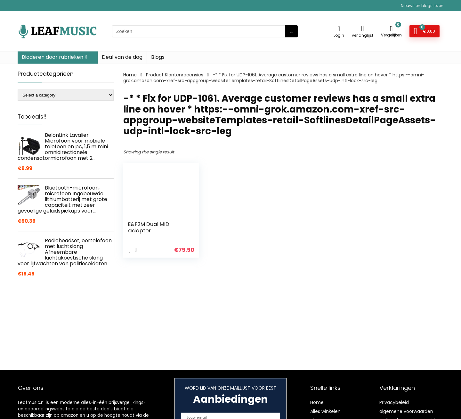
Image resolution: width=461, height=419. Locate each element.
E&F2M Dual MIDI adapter (149, 227)
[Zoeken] (291, 31)
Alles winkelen (325, 411)
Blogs (158, 57)
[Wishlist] (362, 28)
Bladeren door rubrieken (52, 57)
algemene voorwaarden (406, 411)
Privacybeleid (394, 402)
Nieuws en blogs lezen (422, 5)
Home (130, 75)
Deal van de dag (122, 57)
